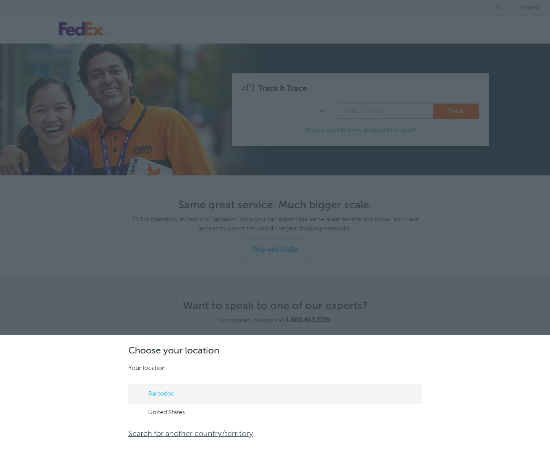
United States (159, 413)
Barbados (154, 394)
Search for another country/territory (190, 434)
